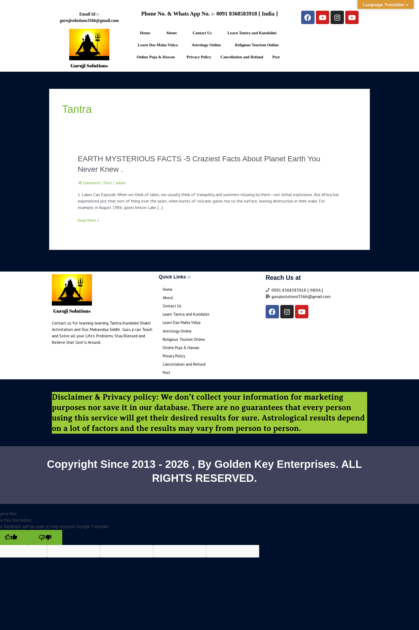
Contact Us (202, 33)
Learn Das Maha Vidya (158, 45)
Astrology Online (206, 45)
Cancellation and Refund (241, 57)
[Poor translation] (45, 539)
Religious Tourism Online (256, 45)
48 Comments (90, 182)
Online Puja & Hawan (156, 57)
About (171, 33)
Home (145, 33)
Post (276, 57)
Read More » (89, 220)
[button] (253, 33)
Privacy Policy (199, 57)
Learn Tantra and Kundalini (251, 33)
